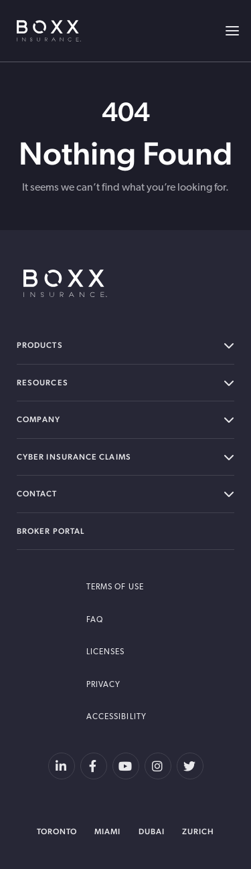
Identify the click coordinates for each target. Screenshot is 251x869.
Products (125, 345)
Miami (107, 831)
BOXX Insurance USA (49, 30)
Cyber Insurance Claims (125, 457)
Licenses (105, 652)
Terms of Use (115, 587)
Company (125, 419)
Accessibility (116, 717)
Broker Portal (50, 531)
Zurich (198, 831)
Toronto (57, 831)
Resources (125, 383)
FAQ (94, 620)
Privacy (103, 685)
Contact (125, 494)
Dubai (152, 831)
